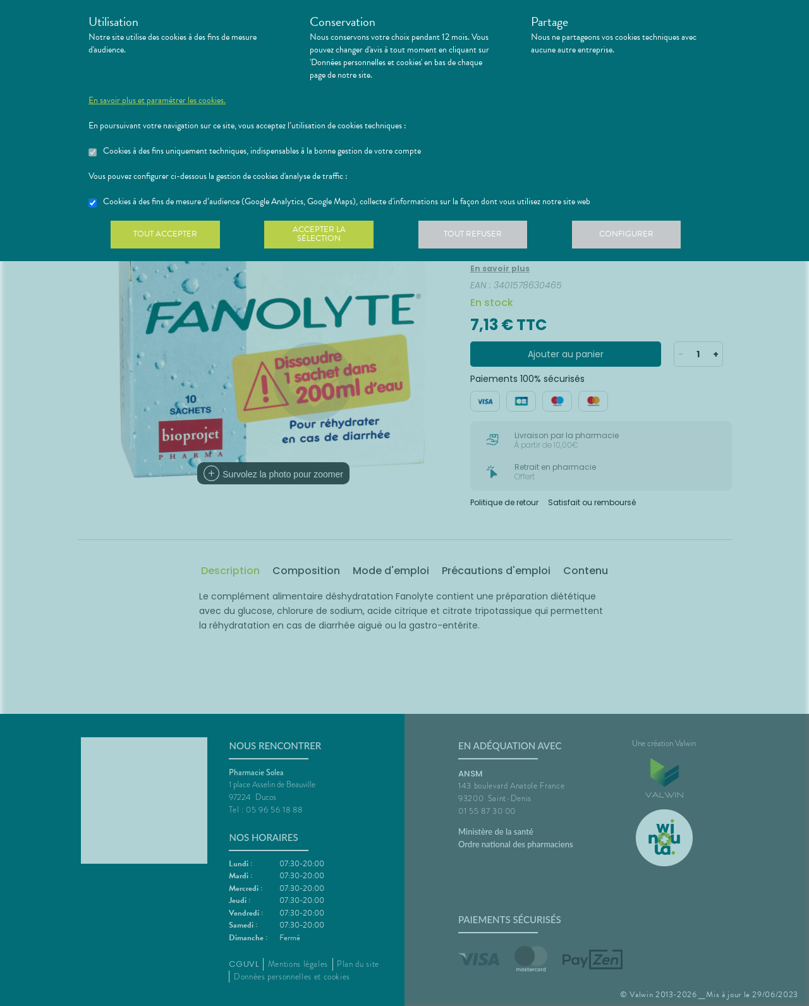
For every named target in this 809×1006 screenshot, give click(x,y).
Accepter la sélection (325, 236)
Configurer (641, 236)
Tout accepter (167, 236)
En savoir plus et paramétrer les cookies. (157, 100)
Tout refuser (484, 236)
